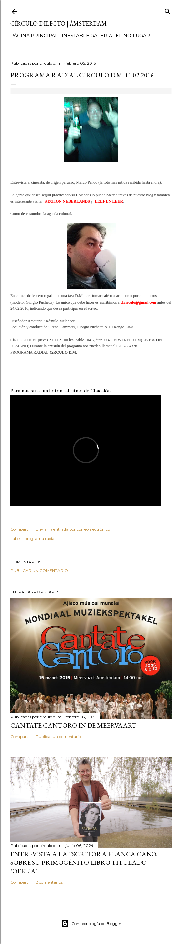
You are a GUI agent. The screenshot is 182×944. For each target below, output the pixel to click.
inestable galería (87, 36)
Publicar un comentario (39, 570)
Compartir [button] (20, 529)
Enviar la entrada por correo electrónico (73, 529)
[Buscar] (168, 10)
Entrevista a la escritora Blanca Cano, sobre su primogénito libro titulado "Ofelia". (84, 862)
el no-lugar (133, 36)
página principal (34, 36)
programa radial (39, 538)
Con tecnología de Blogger (91, 924)
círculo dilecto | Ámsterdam (58, 23)
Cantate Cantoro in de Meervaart (73, 725)
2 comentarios (49, 882)
